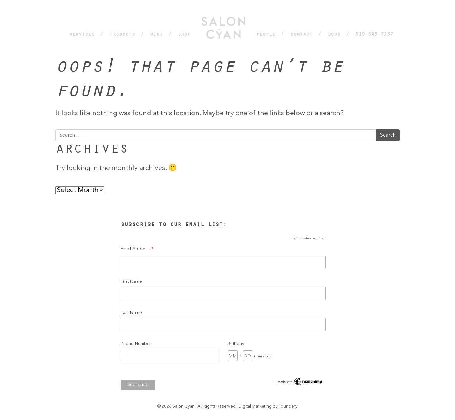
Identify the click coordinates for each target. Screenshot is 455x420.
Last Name (131, 313)
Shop (184, 34)
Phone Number (136, 344)
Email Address (137, 250)
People (265, 34)
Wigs (156, 34)
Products (122, 34)
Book (334, 34)
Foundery (288, 407)
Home (223, 30)
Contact (301, 34)
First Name (131, 281)
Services (81, 34)
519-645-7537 (374, 34)
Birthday (236, 344)
